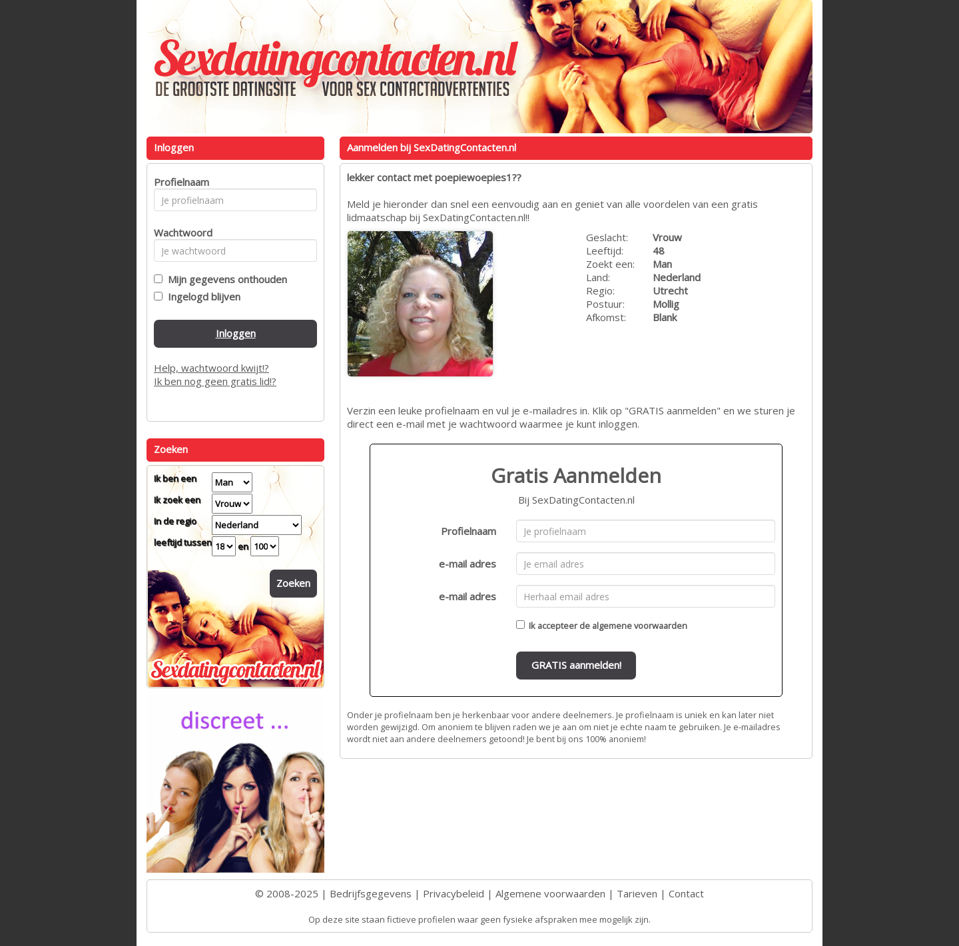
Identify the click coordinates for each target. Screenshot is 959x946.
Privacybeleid (453, 893)
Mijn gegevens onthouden (224, 279)
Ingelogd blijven (201, 296)
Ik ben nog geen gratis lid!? (215, 381)
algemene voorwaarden (639, 626)
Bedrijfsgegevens (371, 893)
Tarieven (637, 893)
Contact (686, 893)
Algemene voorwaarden (550, 893)
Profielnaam (468, 531)
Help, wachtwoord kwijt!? (211, 367)
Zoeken (293, 583)
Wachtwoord (179, 232)
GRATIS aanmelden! (576, 665)
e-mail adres (467, 563)
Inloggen (236, 333)
